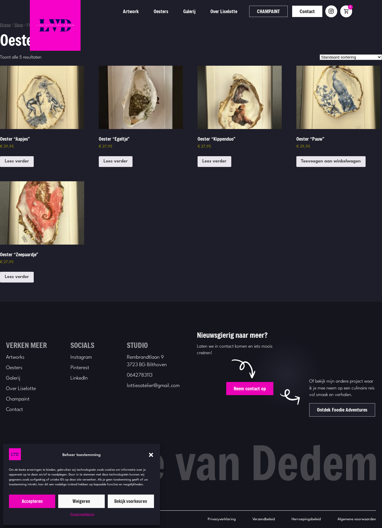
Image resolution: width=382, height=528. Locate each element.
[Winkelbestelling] (351, 57)
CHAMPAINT (292, 11)
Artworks (15, 357)
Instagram (81, 357)
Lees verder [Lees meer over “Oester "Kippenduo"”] (214, 161)
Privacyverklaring (82, 514)
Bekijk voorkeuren (130, 501)
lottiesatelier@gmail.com (153, 385)
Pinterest (79, 367)
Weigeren (81, 501)
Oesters (185, 11)
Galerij (213, 11)
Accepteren (32, 501)
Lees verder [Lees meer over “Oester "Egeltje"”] (116, 161)
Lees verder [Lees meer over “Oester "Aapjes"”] (17, 161)
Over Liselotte (247, 11)
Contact (331, 11)
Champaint (18, 399)
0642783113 (140, 375)
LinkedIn (79, 378)
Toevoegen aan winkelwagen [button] (331, 161)
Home (5, 24)
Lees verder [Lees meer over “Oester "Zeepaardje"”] (17, 277)
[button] (151, 455)
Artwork (155, 11)
